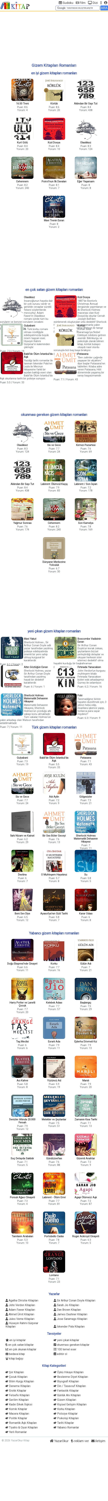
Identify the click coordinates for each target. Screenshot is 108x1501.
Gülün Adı (85, 963)
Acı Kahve (22, 1080)
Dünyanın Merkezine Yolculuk (54, 564)
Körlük (54, 103)
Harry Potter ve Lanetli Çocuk (22, 1004)
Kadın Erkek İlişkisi (18, 1404)
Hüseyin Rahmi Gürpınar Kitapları (21, 1323)
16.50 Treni (22, 103)
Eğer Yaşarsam (85, 181)
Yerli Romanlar (16, 1432)
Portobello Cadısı (54, 1236)
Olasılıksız (85, 142)
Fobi (80, 695)
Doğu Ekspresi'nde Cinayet (22, 963)
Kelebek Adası (54, 1002)
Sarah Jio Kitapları (66, 1305)
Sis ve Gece (54, 445)
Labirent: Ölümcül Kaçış (54, 484)
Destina (22, 874)
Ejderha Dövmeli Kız (85, 1041)
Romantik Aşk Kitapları (21, 1423)
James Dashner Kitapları (70, 1314)
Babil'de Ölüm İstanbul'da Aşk (38, 355)
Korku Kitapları (64, 1409)
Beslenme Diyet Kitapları (71, 1376)
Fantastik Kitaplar (66, 1390)
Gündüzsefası (54, 1158)
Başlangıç (85, 1002)
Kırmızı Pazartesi (85, 445)
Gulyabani (29, 325)
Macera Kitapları (17, 1413)
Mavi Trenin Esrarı (54, 220)
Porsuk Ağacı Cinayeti (22, 1197)
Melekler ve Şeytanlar (54, 1119)
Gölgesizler (85, 796)
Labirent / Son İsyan (85, 484)
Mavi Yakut (30, 638)
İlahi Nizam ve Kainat (22, 835)
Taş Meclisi (22, 1041)
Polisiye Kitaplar (66, 1413)
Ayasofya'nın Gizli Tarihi (54, 913)
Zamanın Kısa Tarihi (86, 1119)
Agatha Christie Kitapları (21, 1300)
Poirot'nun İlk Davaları (54, 181)
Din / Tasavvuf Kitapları (70, 1386)
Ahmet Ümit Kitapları (19, 1314)
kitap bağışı (14, 1358)
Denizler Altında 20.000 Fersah (22, 1121)
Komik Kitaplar (16, 1409)
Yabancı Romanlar (66, 1427)
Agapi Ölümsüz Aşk (86, 1197)
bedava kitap (15, 1354)
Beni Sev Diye (22, 913)
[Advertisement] (54, 36)
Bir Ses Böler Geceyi (54, 835)
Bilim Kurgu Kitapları (19, 1381)
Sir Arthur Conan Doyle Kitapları (74, 1300)
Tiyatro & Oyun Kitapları (21, 1427)
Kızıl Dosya (54, 142)
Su (85, 874)
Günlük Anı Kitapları (67, 1395)
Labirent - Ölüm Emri (54, 1197)
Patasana (83, 354)
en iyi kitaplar (15, 1340)
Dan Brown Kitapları (67, 1309)
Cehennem (22, 181)
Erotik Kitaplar (15, 1390)
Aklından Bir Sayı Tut (85, 103)
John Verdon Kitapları (20, 1305)
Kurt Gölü (22, 142)
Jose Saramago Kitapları (70, 1319)
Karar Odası (85, 913)
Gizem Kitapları (65, 1399)
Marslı (85, 1080)
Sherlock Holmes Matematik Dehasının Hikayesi (36, 698)
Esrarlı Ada (54, 1041)
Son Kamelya (85, 523)
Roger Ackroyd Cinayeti (85, 1236)
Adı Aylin (54, 796)
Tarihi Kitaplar (64, 1423)
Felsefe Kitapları (17, 1395)
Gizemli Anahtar (85, 1158)
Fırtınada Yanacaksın (89, 667)
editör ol (60, 1354)
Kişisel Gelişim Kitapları (70, 1404)
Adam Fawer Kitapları (20, 1309)
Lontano (54, 1275)
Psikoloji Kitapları (66, 1418)
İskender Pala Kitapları (69, 1326)
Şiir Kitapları (14, 1372)
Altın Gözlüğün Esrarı (36, 667)
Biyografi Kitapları (66, 1381)
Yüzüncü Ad (54, 1080)
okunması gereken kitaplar (71, 1344)
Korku (54, 963)
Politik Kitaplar (16, 1418)
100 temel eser (65, 1349)
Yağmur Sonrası (22, 523)
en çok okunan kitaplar (20, 1349)
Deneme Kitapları (17, 1386)
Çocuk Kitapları (16, 1376)
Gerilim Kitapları (17, 1399)
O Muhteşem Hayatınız (54, 874)
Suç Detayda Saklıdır (22, 1158)
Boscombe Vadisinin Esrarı (89, 640)
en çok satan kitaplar (19, 1344)
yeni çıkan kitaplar (66, 1340)
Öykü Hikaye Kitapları (69, 1372)
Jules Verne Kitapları (19, 1319)
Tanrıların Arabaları (22, 1236)
